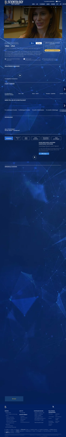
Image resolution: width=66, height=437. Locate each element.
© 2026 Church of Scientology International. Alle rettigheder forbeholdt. (14, 435)
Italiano (12, 430)
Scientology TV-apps (39, 419)
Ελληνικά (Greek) (25, 428)
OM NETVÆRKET (23, 414)
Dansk (12, 428)
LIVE (37, 4)
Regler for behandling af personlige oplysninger (50, 434)
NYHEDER (53, 4)
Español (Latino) (34, 428)
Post (38, 43)
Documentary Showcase (10, 426)
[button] (64, 89)
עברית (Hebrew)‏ (53, 428)
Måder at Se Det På (23, 417)
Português (39, 430)
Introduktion (22, 415)
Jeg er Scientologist (9, 425)
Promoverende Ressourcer (25, 421)
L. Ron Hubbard (51, 416)
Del (32, 43)
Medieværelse (22, 418)
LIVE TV (21, 410)
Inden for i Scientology (10, 416)
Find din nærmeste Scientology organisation (13, 59)
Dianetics (50, 417)
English (7, 428)
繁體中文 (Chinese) (10, 431)
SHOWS (48, 4)
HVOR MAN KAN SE (38, 410)
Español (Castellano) (43, 428)
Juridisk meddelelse (44, 435)
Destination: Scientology (10, 417)
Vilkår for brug (32, 434)
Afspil (44, 154)
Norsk (34, 430)
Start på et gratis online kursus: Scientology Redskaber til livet (50, 59)
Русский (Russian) (48, 430)
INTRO (33, 4)
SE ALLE (14, 398)
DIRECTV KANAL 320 (39, 412)
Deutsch (17, 428)
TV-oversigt (22, 412)
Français (18, 431)
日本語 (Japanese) (20, 430)
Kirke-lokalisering (58, 416)
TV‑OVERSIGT (42, 4)
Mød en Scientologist (9, 419)
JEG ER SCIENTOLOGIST (11, 42)
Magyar (7, 430)
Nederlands (28, 430)
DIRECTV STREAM (39, 413)
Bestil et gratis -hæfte (33, 59)
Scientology (50, 413)
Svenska (55, 430)
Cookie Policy (38, 434)
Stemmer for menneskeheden (11, 420)
